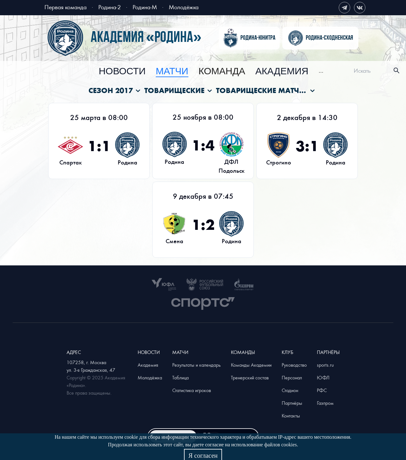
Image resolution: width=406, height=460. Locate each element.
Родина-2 (109, 7)
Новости (122, 71)
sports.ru (325, 365)
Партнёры (292, 403)
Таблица (180, 377)
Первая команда (65, 7)
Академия (281, 71)
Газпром (325, 403)
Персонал (292, 377)
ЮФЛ (323, 377)
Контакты (291, 415)
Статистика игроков (191, 390)
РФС (322, 390)
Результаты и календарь (196, 365)
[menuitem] (122, 71)
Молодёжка (184, 7)
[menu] (211, 70)
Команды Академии (251, 365)
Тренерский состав (250, 377)
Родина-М (145, 7)
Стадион (290, 390)
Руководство (294, 365)
